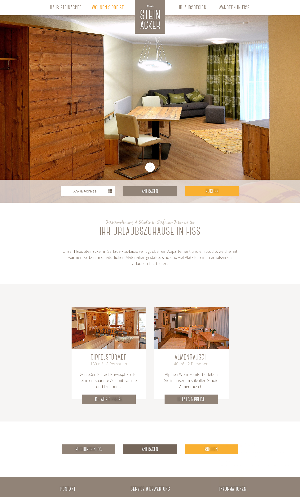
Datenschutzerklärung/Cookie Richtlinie (235, 470)
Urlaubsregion (192, 8)
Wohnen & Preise (108, 8)
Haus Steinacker (66, 8)
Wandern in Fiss (234, 8)
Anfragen (150, 449)
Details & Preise (108, 399)
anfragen (150, 191)
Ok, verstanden (222, 480)
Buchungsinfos (88, 449)
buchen (212, 191)
